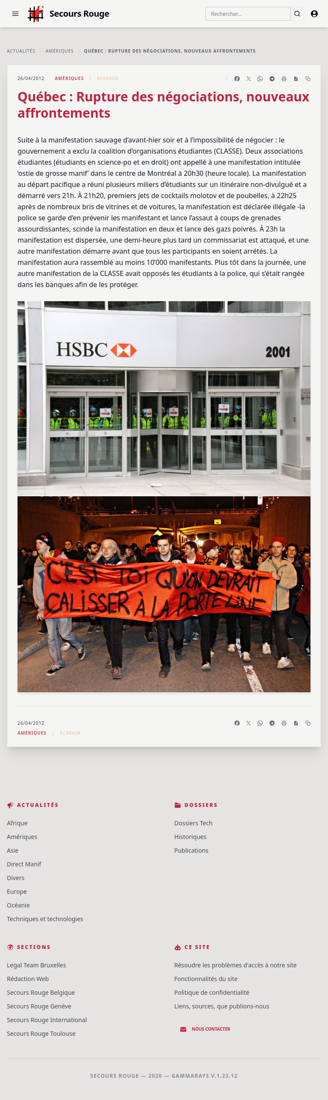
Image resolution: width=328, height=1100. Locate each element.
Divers (15, 878)
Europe (17, 891)
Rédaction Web (28, 979)
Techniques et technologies (45, 919)
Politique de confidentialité (211, 992)
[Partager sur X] (248, 79)
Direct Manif (24, 864)
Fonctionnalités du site (205, 979)
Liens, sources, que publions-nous (221, 1006)
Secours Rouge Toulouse (41, 1033)
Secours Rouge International (47, 1020)
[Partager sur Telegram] (272, 78)
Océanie (18, 905)
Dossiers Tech (193, 823)
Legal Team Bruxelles (36, 965)
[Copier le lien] (307, 78)
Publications (191, 850)
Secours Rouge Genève (39, 1006)
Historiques (190, 837)
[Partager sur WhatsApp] (260, 78)
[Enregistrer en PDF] (296, 78)
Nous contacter (205, 1029)
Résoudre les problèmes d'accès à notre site (235, 965)
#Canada (107, 78)
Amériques (60, 51)
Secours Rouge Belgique (41, 992)
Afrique (17, 823)
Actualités (21, 51)
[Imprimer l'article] (284, 78)
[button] (15, 13)
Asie (12, 850)
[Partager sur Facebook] (237, 78)
